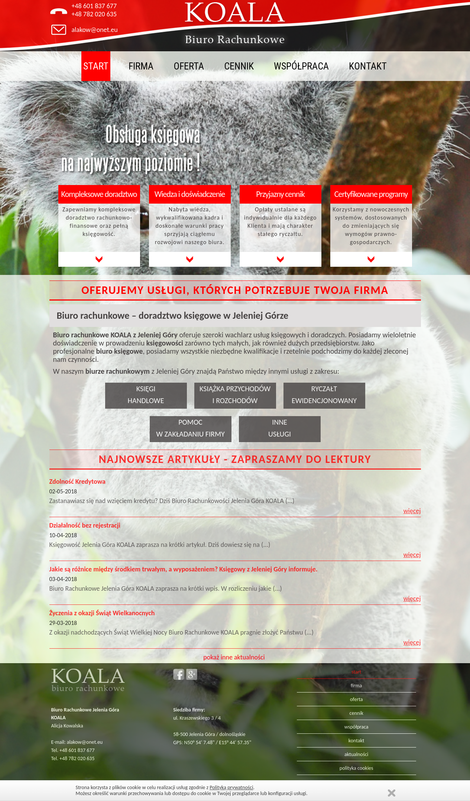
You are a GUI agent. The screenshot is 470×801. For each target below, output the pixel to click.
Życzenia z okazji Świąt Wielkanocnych (102, 613)
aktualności (356, 754)
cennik (239, 66)
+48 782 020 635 (94, 14)
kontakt (368, 66)
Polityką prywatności (231, 787)
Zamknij (391, 793)
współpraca (301, 66)
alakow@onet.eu (95, 30)
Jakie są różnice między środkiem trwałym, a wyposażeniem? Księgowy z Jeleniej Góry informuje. (183, 569)
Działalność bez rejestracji (84, 525)
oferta (189, 66)
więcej (412, 511)
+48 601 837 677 (94, 6)
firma (141, 66)
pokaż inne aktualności (234, 657)
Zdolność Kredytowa (77, 481)
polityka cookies (356, 768)
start (95, 66)
